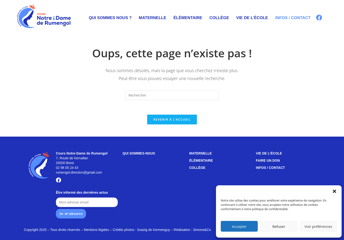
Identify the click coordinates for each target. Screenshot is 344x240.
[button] (334, 191)
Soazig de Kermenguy (153, 230)
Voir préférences (318, 226)
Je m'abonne (71, 214)
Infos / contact (293, 18)
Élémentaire (187, 18)
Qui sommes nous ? (110, 18)
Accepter (239, 226)
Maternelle (152, 18)
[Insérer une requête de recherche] (172, 95)
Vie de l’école (252, 18)
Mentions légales (96, 230)
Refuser (278, 226)
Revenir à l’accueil (172, 119)
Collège (219, 18)
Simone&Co (202, 230)
